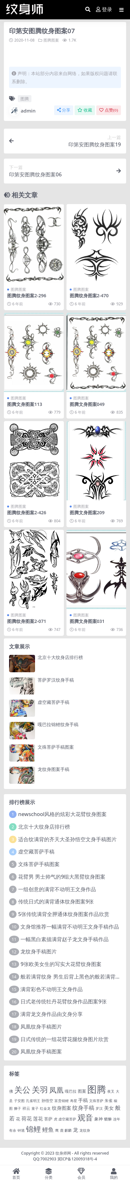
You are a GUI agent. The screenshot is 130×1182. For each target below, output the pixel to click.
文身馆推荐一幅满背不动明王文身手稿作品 (69, 926)
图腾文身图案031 (87, 621)
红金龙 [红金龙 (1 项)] (45, 1108)
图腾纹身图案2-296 (26, 295)
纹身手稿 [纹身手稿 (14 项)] (83, 1107)
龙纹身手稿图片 (38, 951)
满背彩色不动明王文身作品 (51, 989)
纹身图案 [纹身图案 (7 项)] (61, 1108)
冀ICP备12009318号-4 (77, 1159)
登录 (104, 9)
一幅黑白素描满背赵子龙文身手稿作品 (64, 939)
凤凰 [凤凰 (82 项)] (56, 1090)
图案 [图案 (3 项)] (82, 1091)
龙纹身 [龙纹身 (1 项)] (84, 1130)
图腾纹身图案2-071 (26, 621)
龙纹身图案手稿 (53, 769)
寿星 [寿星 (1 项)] (73, 1100)
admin (22, 110)
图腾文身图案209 (87, 512)
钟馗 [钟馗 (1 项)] (21, 1130)
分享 (63, 110)
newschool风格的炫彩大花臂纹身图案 (62, 814)
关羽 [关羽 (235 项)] (40, 1089)
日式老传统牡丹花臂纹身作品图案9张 (63, 1001)
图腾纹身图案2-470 (89, 295)
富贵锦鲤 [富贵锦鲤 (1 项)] (61, 1100)
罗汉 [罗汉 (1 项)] (99, 1108)
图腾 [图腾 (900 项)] (96, 1089)
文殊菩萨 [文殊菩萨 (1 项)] (96, 1100)
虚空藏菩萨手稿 (53, 702)
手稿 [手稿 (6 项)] (83, 1100)
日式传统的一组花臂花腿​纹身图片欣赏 (64, 1039)
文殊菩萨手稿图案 (56, 747)
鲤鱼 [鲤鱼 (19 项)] (48, 1129)
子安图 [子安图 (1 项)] (19, 1100)
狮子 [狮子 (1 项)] (17, 1108)
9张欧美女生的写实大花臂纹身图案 (60, 964)
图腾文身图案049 (87, 404)
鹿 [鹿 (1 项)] (62, 1130)
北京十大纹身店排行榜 (60, 657)
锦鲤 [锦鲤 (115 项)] (33, 1129)
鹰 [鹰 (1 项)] (57, 1130)
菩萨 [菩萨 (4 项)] (48, 1119)
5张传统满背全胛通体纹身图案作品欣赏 (63, 914)
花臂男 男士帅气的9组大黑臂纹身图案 (61, 876)
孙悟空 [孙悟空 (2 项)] (47, 1100)
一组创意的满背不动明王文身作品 (57, 889)
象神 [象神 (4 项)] (98, 1119)
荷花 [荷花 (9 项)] (26, 1118)
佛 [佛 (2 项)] (11, 1091)
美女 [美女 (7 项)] (109, 1108)
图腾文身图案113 (24, 404)
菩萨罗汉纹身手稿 (56, 680)
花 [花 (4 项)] (18, 1119)
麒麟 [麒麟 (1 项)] (68, 1130)
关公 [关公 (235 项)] (22, 1089)
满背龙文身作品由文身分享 (51, 1014)
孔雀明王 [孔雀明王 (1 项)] (33, 1100)
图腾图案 (51, 40)
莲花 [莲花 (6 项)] (38, 1118)
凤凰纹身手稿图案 (41, 1051)
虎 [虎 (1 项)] (55, 1119)
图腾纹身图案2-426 (26, 512)
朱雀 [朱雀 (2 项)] (108, 1100)
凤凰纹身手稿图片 (41, 1026)
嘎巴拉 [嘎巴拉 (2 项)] (71, 1091)
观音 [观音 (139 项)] (85, 1117)
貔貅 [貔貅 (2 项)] (108, 1118)
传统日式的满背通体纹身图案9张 (56, 901)
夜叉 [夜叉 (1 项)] (110, 1091)
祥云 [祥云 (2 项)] (26, 1108)
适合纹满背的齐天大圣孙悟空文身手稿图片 (67, 839)
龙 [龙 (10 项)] (75, 1129)
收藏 (84, 110)
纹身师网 (63, 1153)
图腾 (24, 99)
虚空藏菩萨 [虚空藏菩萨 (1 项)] (67, 1119)
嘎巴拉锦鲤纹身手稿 (58, 724)
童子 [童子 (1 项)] (35, 1108)
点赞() (108, 110)
